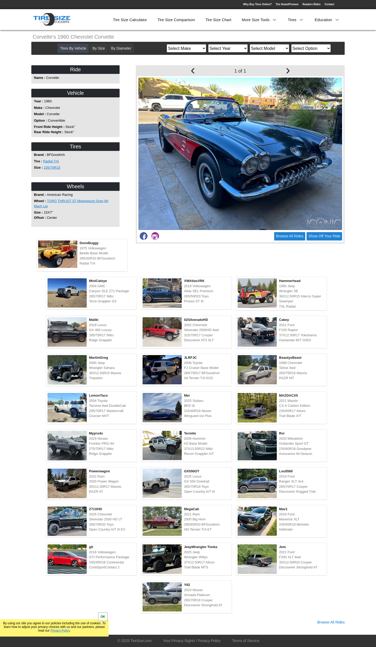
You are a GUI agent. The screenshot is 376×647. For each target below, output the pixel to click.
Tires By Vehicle (73, 48)
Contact (329, 4)
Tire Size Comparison (176, 19)
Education (327, 19)
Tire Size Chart (218, 19)
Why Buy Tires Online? (257, 4)
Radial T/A (51, 161)
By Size (98, 48)
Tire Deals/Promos (287, 4)
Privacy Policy (60, 630)
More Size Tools (260, 19)
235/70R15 (52, 167)
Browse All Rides (289, 236)
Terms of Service (245, 641)
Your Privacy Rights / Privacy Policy (192, 641)
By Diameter (121, 48)
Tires (296, 19)
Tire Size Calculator (130, 19)
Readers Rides (311, 4)
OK (103, 617)
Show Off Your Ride (324, 236)
